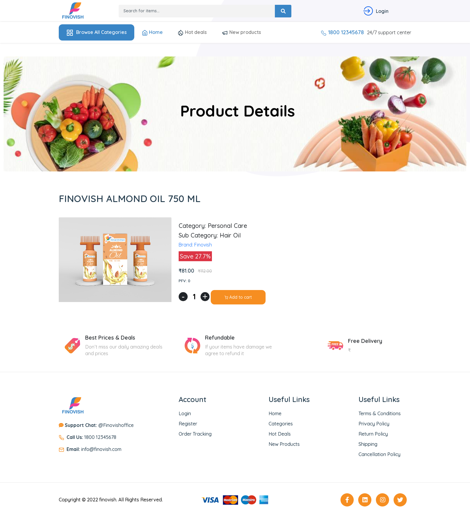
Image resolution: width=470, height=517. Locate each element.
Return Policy (373, 434)
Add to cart (238, 297)
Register (188, 424)
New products (241, 32)
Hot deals (192, 32)
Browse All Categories (96, 32)
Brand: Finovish (195, 245)
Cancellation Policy (379, 454)
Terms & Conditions (379, 413)
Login (185, 413)
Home (152, 32)
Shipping (367, 444)
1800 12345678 (342, 32)
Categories (281, 424)
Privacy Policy (373, 424)
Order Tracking (195, 434)
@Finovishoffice (99, 425)
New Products (284, 444)
